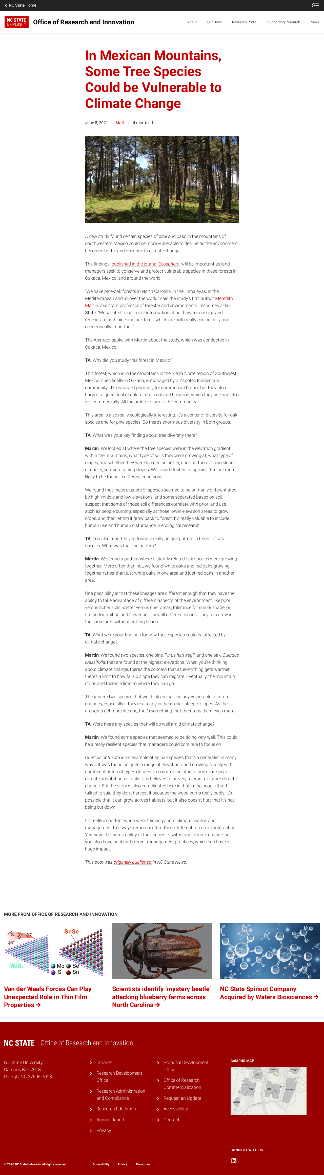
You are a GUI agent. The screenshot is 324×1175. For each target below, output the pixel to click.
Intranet (104, 1062)
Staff (120, 122)
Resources (143, 1164)
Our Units (214, 22)
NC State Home (20, 5)
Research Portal (244, 22)
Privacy (103, 1130)
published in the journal (145, 264)
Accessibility (176, 1108)
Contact (171, 1119)
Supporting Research (283, 22)
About (192, 22)
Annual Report (110, 1119)
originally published (132, 862)
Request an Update (182, 1098)
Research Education (116, 1108)
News (315, 22)
